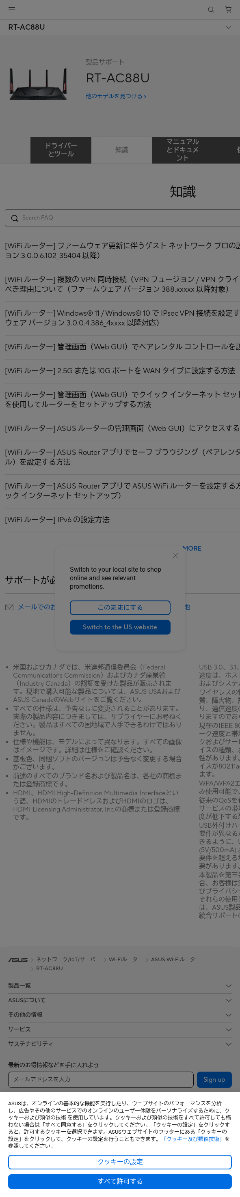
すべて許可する (120, 1182)
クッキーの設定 (120, 1162)
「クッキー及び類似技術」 (193, 1139)
